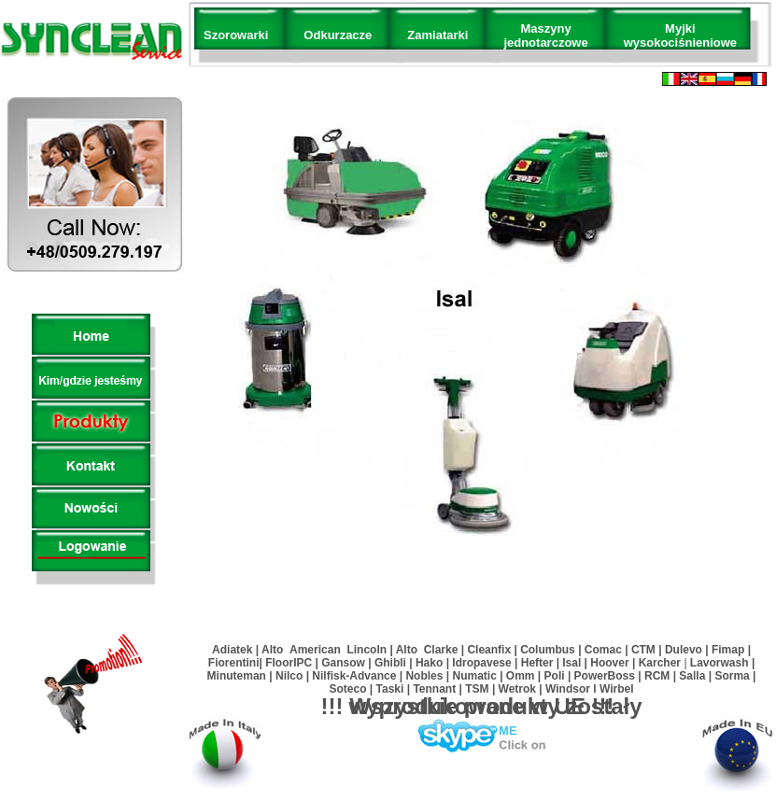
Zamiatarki (437, 35)
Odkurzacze (337, 35)
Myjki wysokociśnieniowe (680, 35)
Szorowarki (236, 35)
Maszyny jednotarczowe (545, 35)
